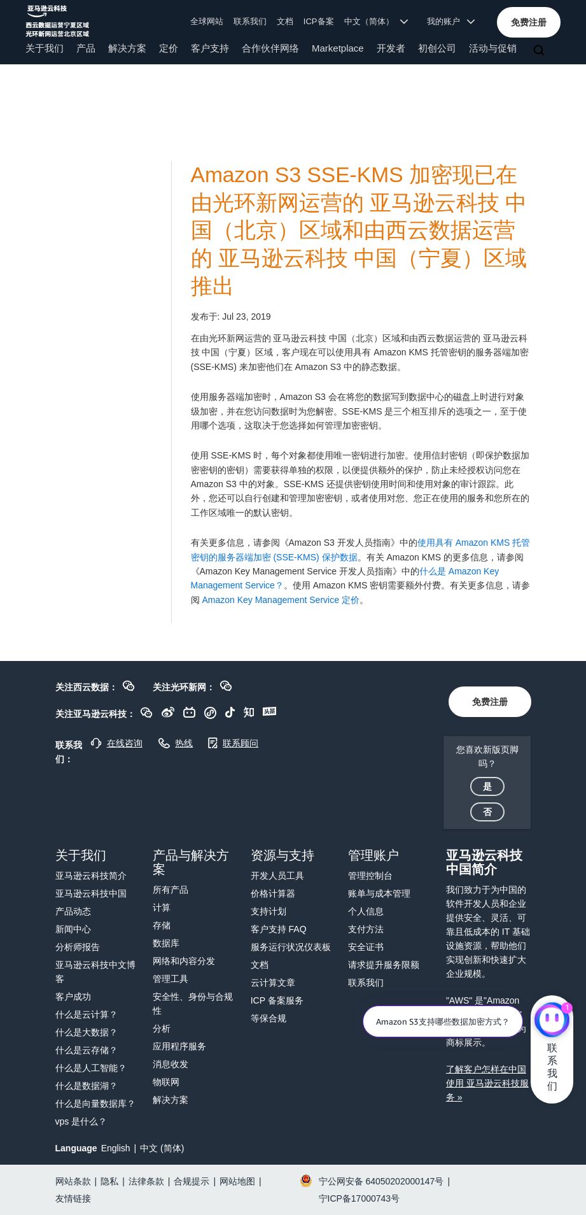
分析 (162, 1028)
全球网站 (206, 21)
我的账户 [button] (451, 21)
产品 (85, 48)
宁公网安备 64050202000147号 (381, 1181)
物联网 (166, 1082)
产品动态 (73, 911)
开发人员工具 (277, 875)
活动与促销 (493, 48)
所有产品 (170, 890)
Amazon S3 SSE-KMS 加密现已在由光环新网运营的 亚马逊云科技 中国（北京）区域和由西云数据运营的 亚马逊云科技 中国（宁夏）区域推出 (359, 230)
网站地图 (237, 1181)
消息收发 (170, 1064)
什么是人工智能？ (91, 1068)
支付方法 (366, 929)
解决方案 (127, 48)
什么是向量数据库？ (95, 1103)
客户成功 (73, 996)
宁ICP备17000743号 (359, 1198)
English (115, 1148)
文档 (285, 21)
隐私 (109, 1181)
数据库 (166, 943)
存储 (162, 925)
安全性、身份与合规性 (193, 1003)
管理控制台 (370, 875)
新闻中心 (73, 929)
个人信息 (366, 911)
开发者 (391, 48)
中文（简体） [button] (376, 21)
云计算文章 (273, 982)
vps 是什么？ (81, 1121)
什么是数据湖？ (86, 1086)
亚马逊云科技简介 (91, 875)
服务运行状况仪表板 (291, 947)
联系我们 (250, 21)
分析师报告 (77, 947)
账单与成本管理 (379, 893)
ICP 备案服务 (277, 1000)
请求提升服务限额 (383, 965)
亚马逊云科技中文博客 (95, 972)
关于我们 (44, 48)
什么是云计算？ (86, 1014)
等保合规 (268, 1018)
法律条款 (146, 1181)
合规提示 (191, 1181)
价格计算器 (273, 893)
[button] (529, 22)
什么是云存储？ (86, 1050)
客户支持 (210, 48)
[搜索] (540, 51)
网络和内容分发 (184, 961)
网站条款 (73, 1181)
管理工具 (170, 979)
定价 (168, 48)
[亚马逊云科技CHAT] (552, 1021)
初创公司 (437, 48)
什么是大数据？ (86, 1032)
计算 (162, 907)
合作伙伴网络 (270, 48)
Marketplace (338, 48)
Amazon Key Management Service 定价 (280, 600)
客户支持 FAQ (279, 929)
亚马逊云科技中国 (91, 893)
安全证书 (366, 947)
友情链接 (73, 1198)
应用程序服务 (179, 1046)
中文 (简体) (162, 1148)
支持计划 (268, 911)
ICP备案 (318, 21)
